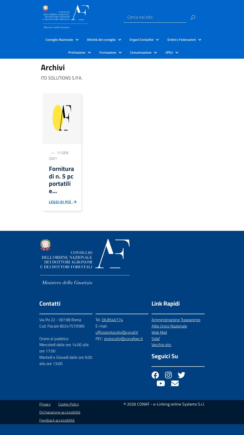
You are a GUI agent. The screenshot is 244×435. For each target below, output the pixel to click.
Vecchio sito (161, 356)
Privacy (45, 415)
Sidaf (155, 349)
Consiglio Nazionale (59, 39)
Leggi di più (63, 212)
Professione (76, 52)
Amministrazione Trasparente (175, 331)
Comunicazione (140, 52)
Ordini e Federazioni (181, 39)
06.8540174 (112, 331)
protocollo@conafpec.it (123, 349)
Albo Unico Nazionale (169, 337)
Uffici (169, 52)
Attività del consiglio (101, 39)
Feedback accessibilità (56, 431)
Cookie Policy (68, 415)
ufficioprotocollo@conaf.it (117, 343)
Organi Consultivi (142, 39)
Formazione (107, 52)
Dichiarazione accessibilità (59, 423)
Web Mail (159, 343)
